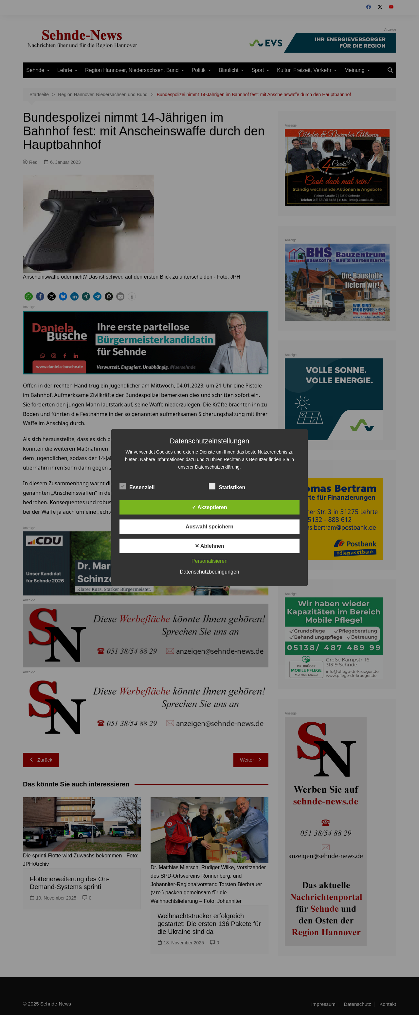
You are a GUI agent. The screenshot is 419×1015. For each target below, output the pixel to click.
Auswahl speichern (209, 526)
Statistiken (227, 486)
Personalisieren (209, 561)
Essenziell (137, 486)
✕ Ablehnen (209, 546)
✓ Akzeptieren (209, 507)
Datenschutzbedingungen (209, 572)
